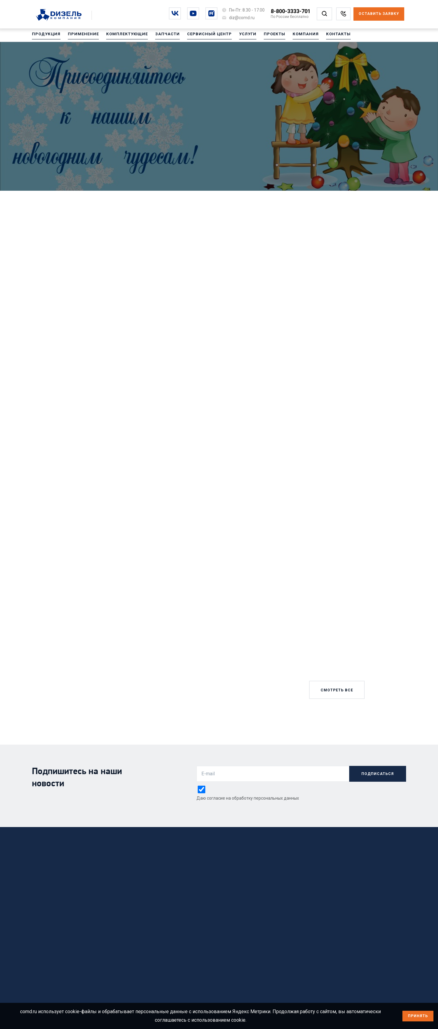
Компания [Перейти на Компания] (293, 36)
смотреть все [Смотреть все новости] (337, 690)
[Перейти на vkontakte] (175, 13)
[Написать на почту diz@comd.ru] (242, 17)
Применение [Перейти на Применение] (80, 36)
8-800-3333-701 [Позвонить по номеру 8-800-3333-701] (291, 11)
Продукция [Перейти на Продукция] (45, 36)
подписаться (377, 774)
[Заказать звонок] (343, 13)
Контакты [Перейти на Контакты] (324, 36)
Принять (418, 1016)
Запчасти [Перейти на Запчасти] (160, 36)
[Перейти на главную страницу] (62, 15)
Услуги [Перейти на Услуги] (237, 36)
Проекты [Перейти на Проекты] (263, 36)
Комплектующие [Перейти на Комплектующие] (122, 36)
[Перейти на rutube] (211, 13)
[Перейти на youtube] (193, 13)
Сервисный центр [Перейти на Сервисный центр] (200, 36)
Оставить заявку (379, 14)
